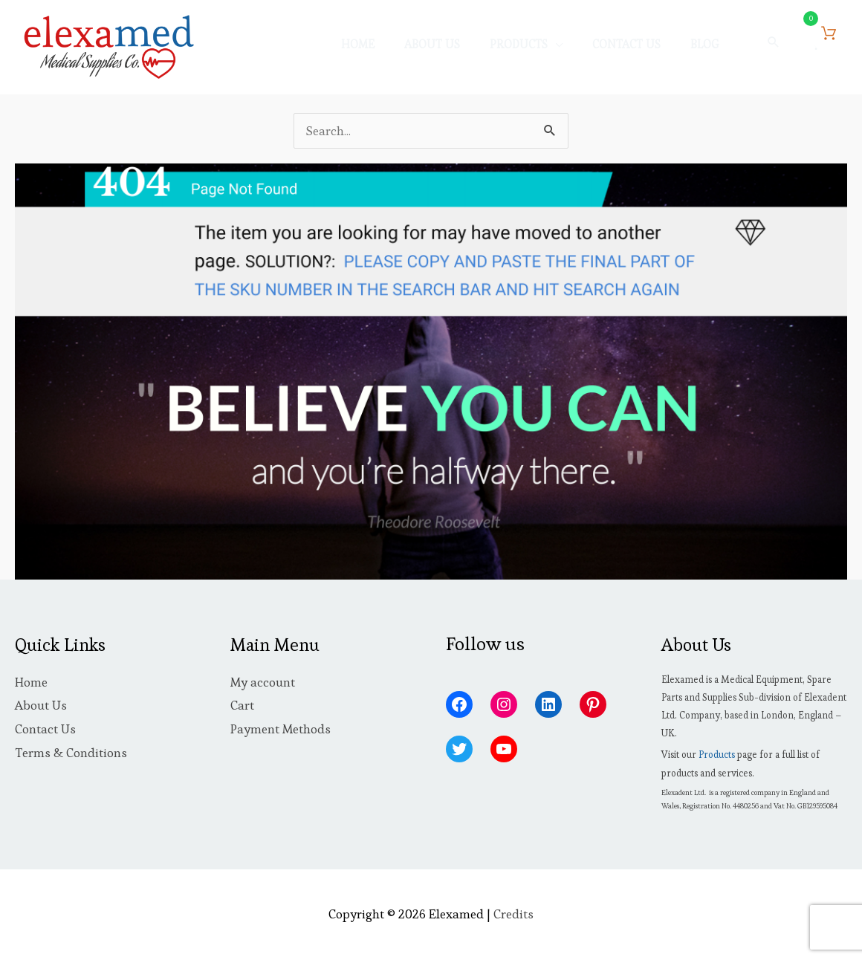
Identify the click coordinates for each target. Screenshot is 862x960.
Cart (242, 705)
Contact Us (45, 729)
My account (262, 682)
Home (31, 682)
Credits (513, 914)
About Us (41, 705)
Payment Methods (280, 729)
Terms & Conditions (71, 753)
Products (717, 754)
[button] (773, 42)
